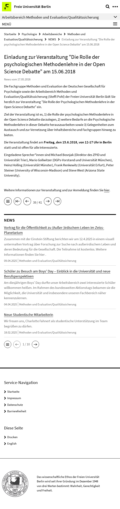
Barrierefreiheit (16, 411)
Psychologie (29, 34)
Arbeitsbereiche (52, 34)
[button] (7, 344)
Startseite (10, 34)
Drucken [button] (12, 437)
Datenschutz (15, 405)
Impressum (14, 398)
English (12, 443)
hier (106, 190)
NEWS (52, 39)
